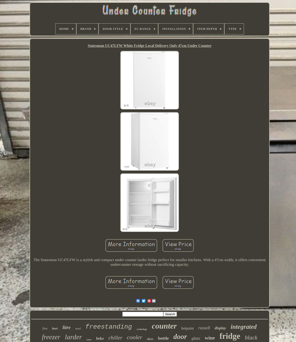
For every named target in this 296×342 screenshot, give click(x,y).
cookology (142, 329)
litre (66, 327)
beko (100, 338)
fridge (229, 336)
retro (88, 339)
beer (55, 328)
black (251, 337)
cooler (134, 337)
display (220, 328)
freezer (51, 337)
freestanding (108, 326)
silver (150, 339)
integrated (244, 326)
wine (210, 338)
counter (164, 326)
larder (73, 337)
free (45, 328)
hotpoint (187, 328)
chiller (115, 338)
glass (195, 338)
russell (204, 327)
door (180, 337)
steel (78, 328)
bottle (163, 338)
